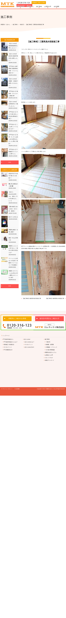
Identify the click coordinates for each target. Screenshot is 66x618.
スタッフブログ (49, 357)
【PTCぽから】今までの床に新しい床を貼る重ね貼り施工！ (13, 115)
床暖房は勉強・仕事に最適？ (13, 230)
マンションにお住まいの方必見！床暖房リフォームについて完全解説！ (13, 262)
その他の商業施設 (50, 349)
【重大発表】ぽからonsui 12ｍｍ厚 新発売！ (13, 209)
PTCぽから (30, 6)
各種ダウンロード (49, 360)
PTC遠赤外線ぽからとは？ (11, 342)
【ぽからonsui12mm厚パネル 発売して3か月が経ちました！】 (13, 196)
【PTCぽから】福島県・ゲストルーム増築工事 (13, 93)
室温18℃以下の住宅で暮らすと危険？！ (13, 176)
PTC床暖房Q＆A (8, 349)
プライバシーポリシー (7, 388)
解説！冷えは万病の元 (13, 239)
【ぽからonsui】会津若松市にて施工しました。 (13, 104)
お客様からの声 (49, 355)
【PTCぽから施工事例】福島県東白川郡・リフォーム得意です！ (13, 70)
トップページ (6, 335)
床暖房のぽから (49, 388)
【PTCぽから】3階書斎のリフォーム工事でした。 (13, 151)
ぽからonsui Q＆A (29, 347)
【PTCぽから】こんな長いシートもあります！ (13, 126)
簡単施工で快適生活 (9, 344)
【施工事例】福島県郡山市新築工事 (55, 298)
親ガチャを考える (13, 217)
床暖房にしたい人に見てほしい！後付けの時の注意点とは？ (13, 249)
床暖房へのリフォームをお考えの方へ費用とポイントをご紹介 (13, 274)
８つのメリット (8, 347)
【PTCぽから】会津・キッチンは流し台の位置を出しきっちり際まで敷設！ (13, 139)
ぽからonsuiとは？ (29, 342)
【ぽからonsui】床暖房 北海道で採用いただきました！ (13, 82)
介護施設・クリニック (51, 347)
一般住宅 (48, 342)
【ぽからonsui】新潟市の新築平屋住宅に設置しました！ (13, 57)
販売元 (49, 324)
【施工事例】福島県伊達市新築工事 (32, 298)
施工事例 (39, 6)
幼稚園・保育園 (50, 344)
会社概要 (56, 6)
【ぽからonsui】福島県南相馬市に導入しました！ (13, 46)
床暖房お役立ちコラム (50, 352)
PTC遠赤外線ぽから (8, 339)
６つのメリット (29, 344)
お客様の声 (47, 6)
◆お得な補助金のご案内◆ (13, 185)
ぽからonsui (20, 6)
